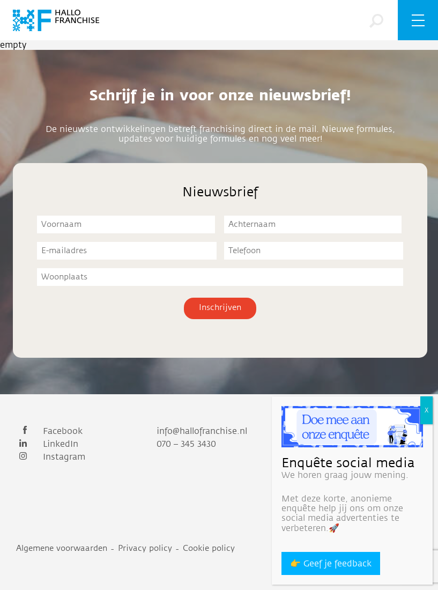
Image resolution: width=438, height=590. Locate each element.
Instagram (50, 457)
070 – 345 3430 (186, 444)
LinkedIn (47, 444)
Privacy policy (145, 548)
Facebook (49, 431)
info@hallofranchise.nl (202, 431)
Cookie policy (209, 548)
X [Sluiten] (426, 410)
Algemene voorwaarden (61, 548)
